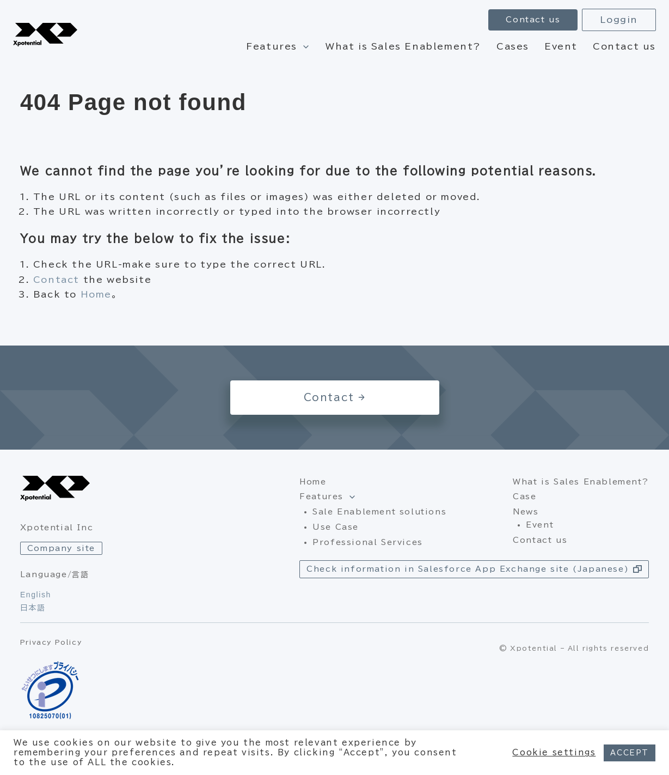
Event (561, 46)
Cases (512, 46)
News (525, 512)
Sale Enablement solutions (379, 512)
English (35, 594)
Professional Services (367, 542)
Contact (56, 279)
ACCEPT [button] (629, 752)
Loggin (619, 19)
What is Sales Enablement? (403, 46)
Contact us (624, 46)
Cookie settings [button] (554, 752)
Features (271, 46)
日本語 (33, 607)
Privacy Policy (51, 642)
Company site (61, 548)
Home (96, 294)
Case (524, 496)
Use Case (335, 527)
